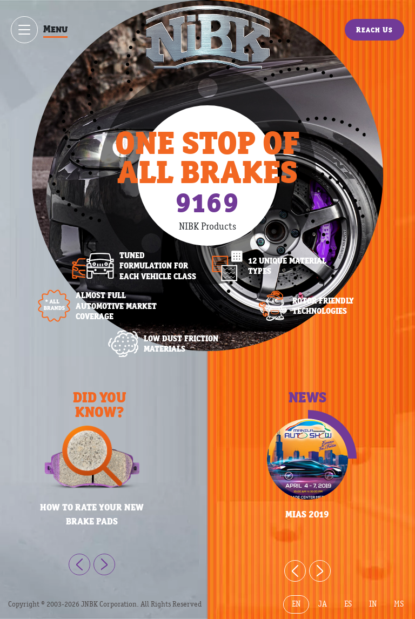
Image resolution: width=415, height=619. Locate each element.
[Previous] (79, 564)
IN (373, 604)
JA (322, 604)
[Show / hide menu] (24, 29)
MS (399, 604)
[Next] (104, 564)
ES (348, 604)
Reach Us (374, 30)
